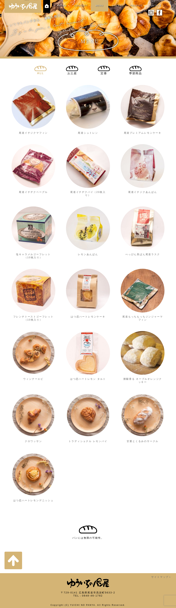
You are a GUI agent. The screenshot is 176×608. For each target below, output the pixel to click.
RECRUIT (136, 5)
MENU (100, 5)
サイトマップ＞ (161, 577)
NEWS (63, 5)
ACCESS (118, 5)
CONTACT (155, 5)
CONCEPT (81, 5)
